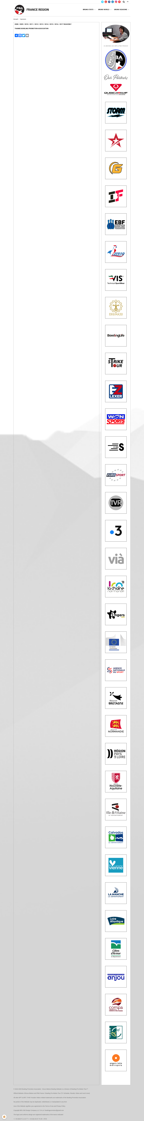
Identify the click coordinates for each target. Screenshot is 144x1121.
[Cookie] (4, 1117)
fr (127, 1)
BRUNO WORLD (104, 9)
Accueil (16, 19)
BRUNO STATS (88, 9)
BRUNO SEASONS (121, 9)
